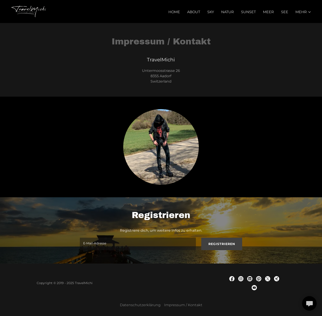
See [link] (284, 12)
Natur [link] (227, 12)
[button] (303, 12)
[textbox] (138, 244)
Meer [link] (268, 12)
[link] (29, 11)
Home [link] (174, 12)
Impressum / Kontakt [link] (183, 305)
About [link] (193, 12)
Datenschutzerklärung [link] (140, 305)
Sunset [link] (248, 12)
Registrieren (221, 244)
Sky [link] (210, 12)
